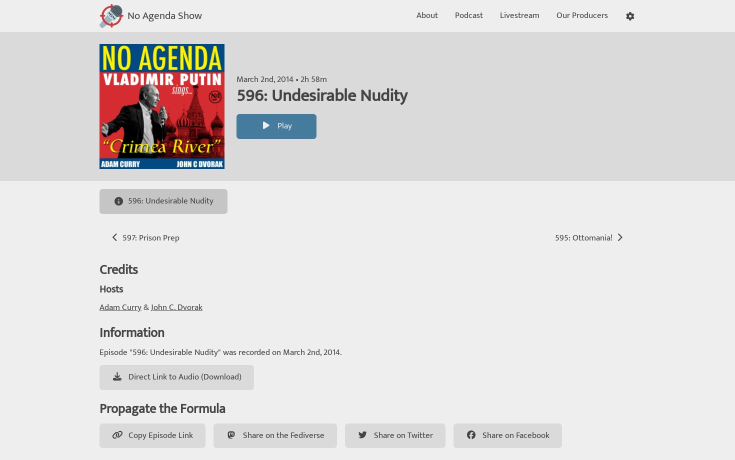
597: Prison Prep (145, 238)
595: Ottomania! (590, 238)
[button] (630, 16)
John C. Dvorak (176, 307)
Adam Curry (121, 307)
